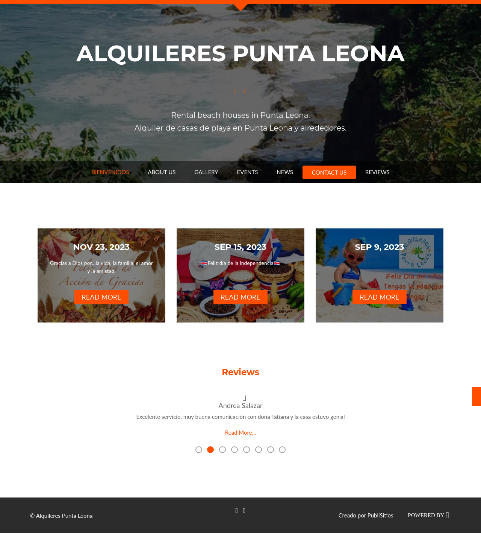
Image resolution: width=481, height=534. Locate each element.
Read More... (240, 432)
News (285, 172)
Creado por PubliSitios (366, 514)
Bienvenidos (110, 172)
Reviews (377, 172)
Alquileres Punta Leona (240, 53)
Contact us (329, 172)
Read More (101, 297)
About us (161, 172)
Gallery (206, 172)
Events (247, 172)
